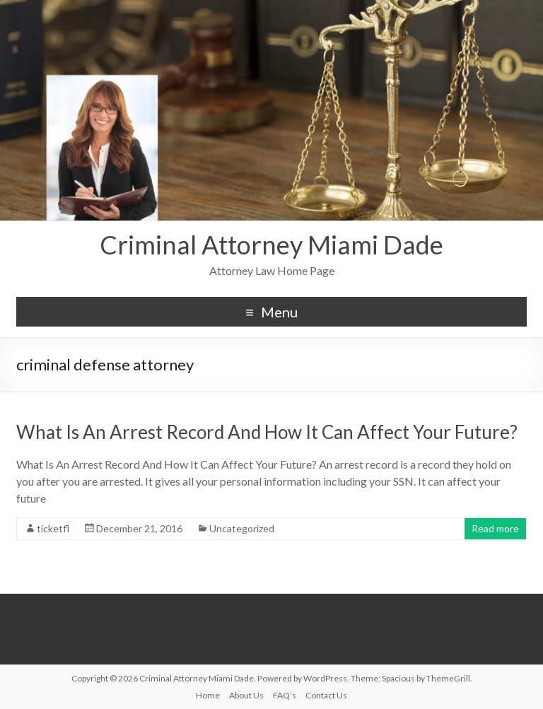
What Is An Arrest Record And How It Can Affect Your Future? (267, 432)
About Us (246, 695)
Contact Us (326, 695)
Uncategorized (241, 528)
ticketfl (53, 528)
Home (208, 695)
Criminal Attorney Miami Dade (271, 244)
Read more (495, 528)
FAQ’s (284, 695)
